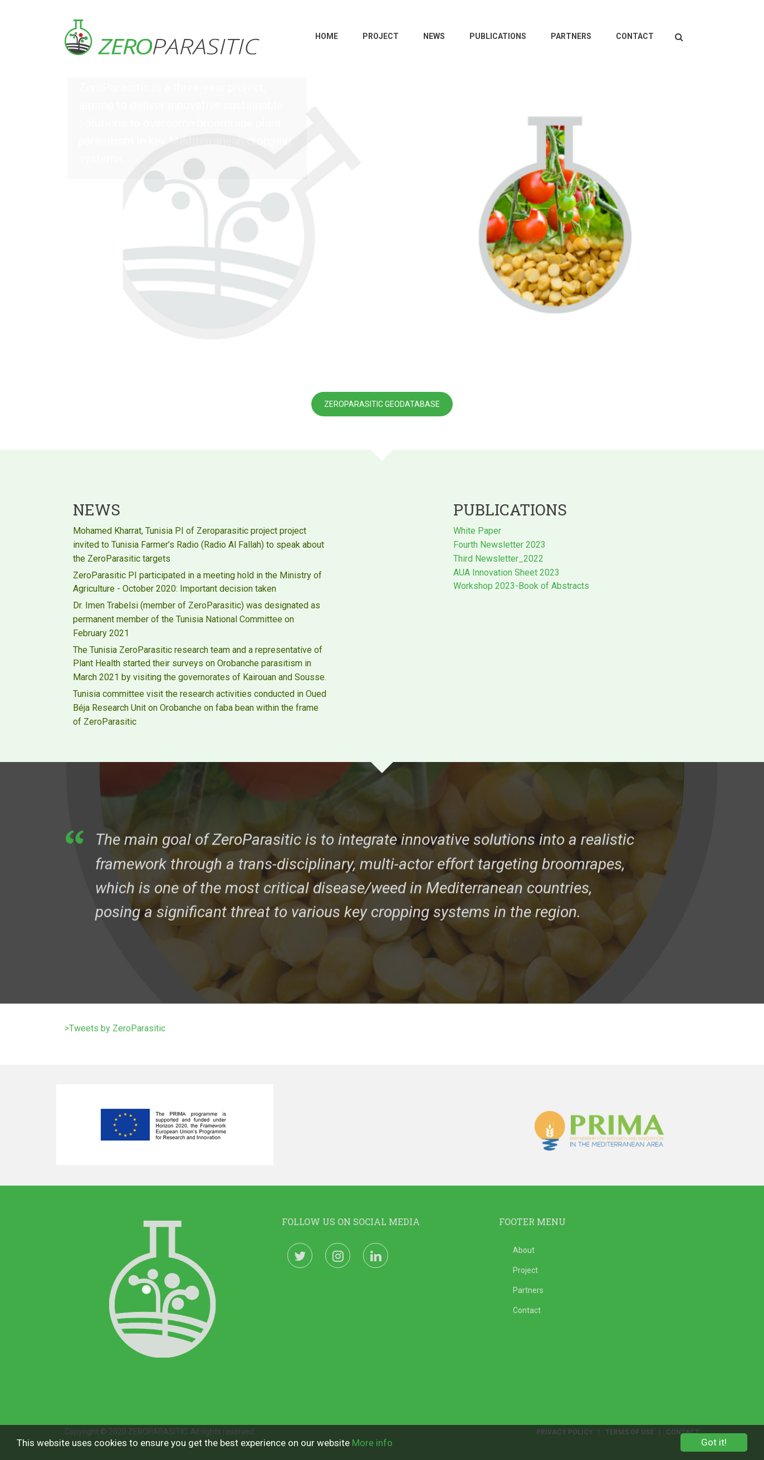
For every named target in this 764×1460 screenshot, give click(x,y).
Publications (497, 36)
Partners (571, 36)
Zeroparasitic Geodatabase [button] (382, 404)
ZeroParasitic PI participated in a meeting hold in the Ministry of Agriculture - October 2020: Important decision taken (197, 580)
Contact (635, 36)
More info (372, 1443)
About (524, 1250)
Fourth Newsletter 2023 (499, 543)
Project (381, 36)
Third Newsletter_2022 (498, 557)
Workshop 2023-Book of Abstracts (521, 584)
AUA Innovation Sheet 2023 (506, 571)
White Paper (477, 529)
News (434, 36)
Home (326, 36)
